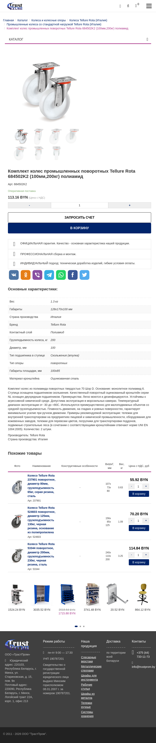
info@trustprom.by (143, 666)
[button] (76, 626)
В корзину (79, 228)
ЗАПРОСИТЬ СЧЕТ (79, 217)
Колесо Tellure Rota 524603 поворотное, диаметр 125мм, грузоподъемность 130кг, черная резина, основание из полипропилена (41, 520)
